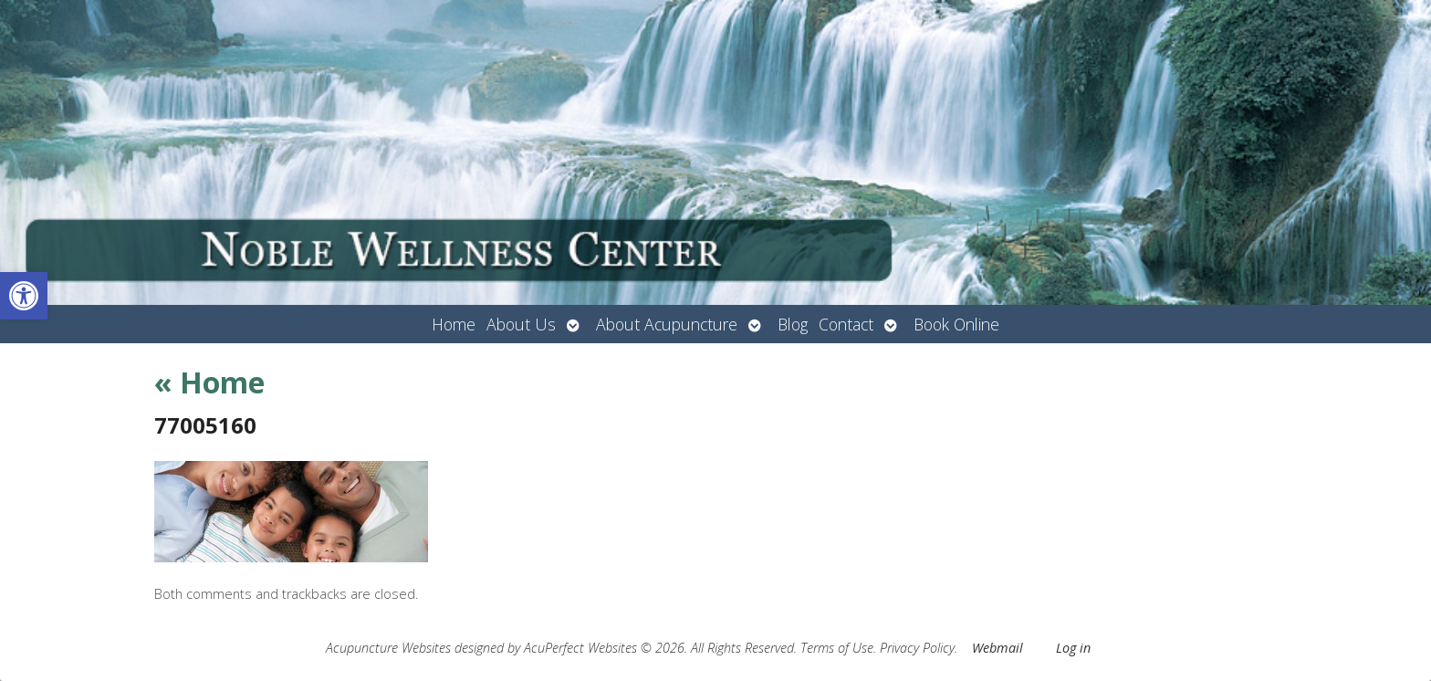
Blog (793, 324)
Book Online (956, 324)
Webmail (997, 647)
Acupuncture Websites (388, 647)
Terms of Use (836, 647)
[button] (23, 296)
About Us (521, 324)
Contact (846, 324)
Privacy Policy (917, 647)
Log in (1073, 647)
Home (453, 324)
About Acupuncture (666, 324)
